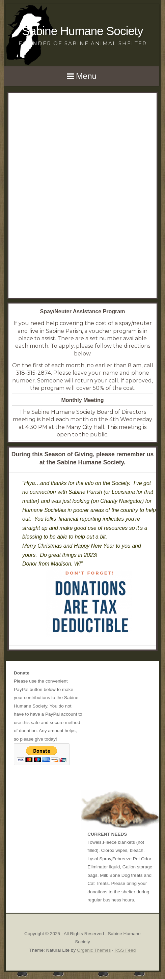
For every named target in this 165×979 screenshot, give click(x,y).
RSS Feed (125, 950)
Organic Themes (94, 950)
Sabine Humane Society (82, 30)
